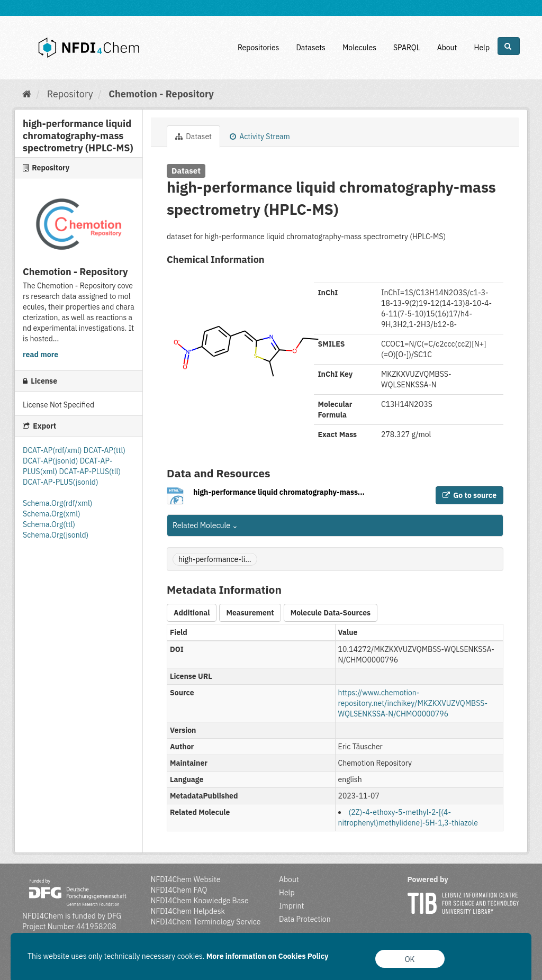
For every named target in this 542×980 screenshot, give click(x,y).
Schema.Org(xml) (51, 514)
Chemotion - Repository (161, 94)
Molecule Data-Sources (331, 613)
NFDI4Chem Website (186, 879)
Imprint (291, 906)
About (447, 47)
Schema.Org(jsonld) (55, 535)
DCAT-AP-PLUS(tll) (90, 471)
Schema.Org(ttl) (49, 524)
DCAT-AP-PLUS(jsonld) (60, 482)
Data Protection (305, 919)
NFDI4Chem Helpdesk (188, 911)
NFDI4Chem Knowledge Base (200, 900)
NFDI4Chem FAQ (179, 890)
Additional (192, 613)
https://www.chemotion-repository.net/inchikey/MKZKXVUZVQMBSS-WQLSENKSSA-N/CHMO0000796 (413, 703)
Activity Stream (260, 136)
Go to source (469, 495)
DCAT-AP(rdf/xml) (53, 450)
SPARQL (406, 47)
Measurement (250, 613)
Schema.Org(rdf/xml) (57, 503)
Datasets (311, 47)
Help (482, 47)
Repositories (258, 47)
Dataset (193, 136)
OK (410, 959)
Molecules (359, 47)
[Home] (26, 94)
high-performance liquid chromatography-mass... (279, 492)
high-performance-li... (214, 559)
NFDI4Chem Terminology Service (206, 922)
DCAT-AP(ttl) (104, 450)
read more (40, 354)
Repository (70, 94)
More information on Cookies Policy (267, 956)
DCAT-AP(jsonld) (51, 461)
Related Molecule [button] (205, 525)
